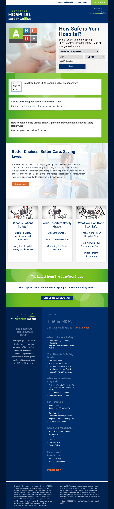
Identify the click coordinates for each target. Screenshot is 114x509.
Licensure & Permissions (54, 454)
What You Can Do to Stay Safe (91, 225)
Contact (52, 440)
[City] (71, 57)
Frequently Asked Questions (60, 372)
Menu (104, 19)
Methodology (54, 405)
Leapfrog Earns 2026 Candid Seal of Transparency (51, 83)
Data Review (54, 413)
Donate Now (100, 2)
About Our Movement (60, 427)
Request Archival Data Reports (61, 419)
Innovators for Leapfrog (58, 421)
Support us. (20, 184)
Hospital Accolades (57, 462)
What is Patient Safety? (23, 225)
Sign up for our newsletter (57, 298)
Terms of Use (54, 442)
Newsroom (82, 2)
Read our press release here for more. (29, 130)
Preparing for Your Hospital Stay (62, 385)
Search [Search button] (72, 66)
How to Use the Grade (57, 239)
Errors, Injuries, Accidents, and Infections (23, 236)
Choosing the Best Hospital (60, 366)
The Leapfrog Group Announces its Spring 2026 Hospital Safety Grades (57, 287)
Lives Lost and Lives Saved (60, 369)
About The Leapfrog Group (59, 431)
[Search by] (79, 51)
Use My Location (66, 61)
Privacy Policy (54, 445)
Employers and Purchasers (60, 395)
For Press (52, 437)
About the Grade (57, 233)
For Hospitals (55, 401)
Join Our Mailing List (64, 2)
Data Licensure (55, 459)
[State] (95, 57)
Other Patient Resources (59, 393)
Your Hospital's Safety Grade (60, 356)
